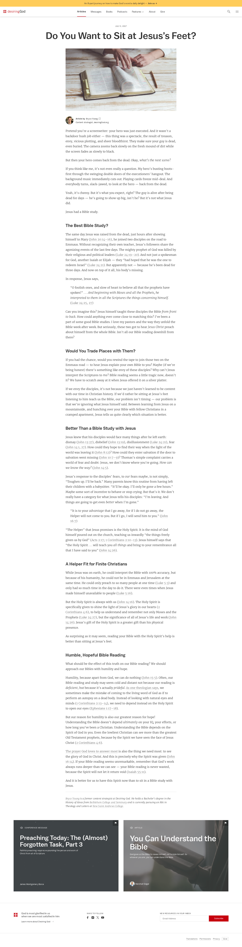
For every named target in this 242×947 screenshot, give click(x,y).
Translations (191, 938)
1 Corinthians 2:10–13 (121, 540)
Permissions (205, 938)
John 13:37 (85, 442)
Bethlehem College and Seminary (108, 802)
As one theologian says (142, 688)
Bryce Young (72, 798)
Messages (96, 11)
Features (136, 11)
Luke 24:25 (79, 303)
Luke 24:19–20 (127, 255)
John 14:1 (73, 447)
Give (162, 11)
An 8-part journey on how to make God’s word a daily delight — (120, 3)
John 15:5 (149, 677)
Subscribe (218, 918)
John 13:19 (116, 442)
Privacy (216, 938)
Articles (81, 11)
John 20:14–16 (100, 239)
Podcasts (122, 11)
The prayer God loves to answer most (92, 751)
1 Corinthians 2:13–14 (91, 703)
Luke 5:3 (162, 583)
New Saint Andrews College (108, 806)
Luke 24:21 (96, 265)
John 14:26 (107, 550)
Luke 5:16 (124, 593)
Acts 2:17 (98, 540)
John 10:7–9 (109, 457)
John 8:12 (102, 452)
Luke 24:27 (88, 617)
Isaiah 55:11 (136, 772)
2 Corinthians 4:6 (88, 743)
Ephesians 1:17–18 (104, 708)
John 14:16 (125, 602)
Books (109, 11)
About (152, 11)
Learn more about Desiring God (37, 921)
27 (90, 303)
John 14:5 (100, 468)
